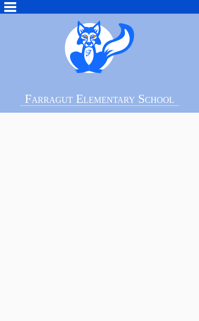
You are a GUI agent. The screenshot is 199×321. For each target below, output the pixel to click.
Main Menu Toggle (10, 7)
